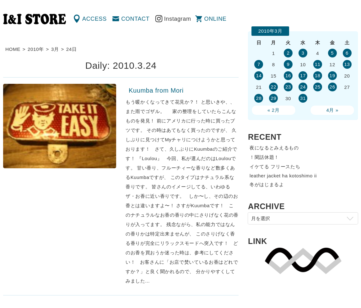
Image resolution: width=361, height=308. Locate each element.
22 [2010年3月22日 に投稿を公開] (273, 86)
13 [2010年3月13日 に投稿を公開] (347, 64)
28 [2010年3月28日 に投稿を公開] (258, 98)
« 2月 (273, 110)
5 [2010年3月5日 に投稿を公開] (332, 53)
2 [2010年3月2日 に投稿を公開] (288, 53)
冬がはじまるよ (267, 184)
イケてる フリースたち (275, 166)
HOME (12, 49)
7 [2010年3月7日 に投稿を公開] (258, 64)
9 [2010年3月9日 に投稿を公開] (288, 64)
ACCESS (94, 19)
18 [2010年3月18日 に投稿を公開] (318, 75)
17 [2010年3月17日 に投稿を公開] (303, 75)
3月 (55, 49)
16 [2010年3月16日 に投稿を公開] (288, 75)
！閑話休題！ (264, 157)
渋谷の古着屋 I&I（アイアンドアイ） (34, 19)
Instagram (177, 19)
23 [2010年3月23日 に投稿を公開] (288, 86)
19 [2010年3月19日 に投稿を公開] (332, 75)
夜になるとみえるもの (274, 147)
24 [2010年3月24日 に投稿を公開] (303, 86)
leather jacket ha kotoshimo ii (283, 175)
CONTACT (135, 19)
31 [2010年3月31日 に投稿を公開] (303, 98)
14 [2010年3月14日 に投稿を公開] (258, 75)
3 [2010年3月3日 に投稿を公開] (302, 53)
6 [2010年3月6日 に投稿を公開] (347, 53)
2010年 (36, 49)
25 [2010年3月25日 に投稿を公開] (318, 86)
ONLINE (215, 19)
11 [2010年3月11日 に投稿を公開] (318, 64)
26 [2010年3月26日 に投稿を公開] (332, 86)
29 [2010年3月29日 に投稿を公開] (273, 98)
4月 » (332, 110)
